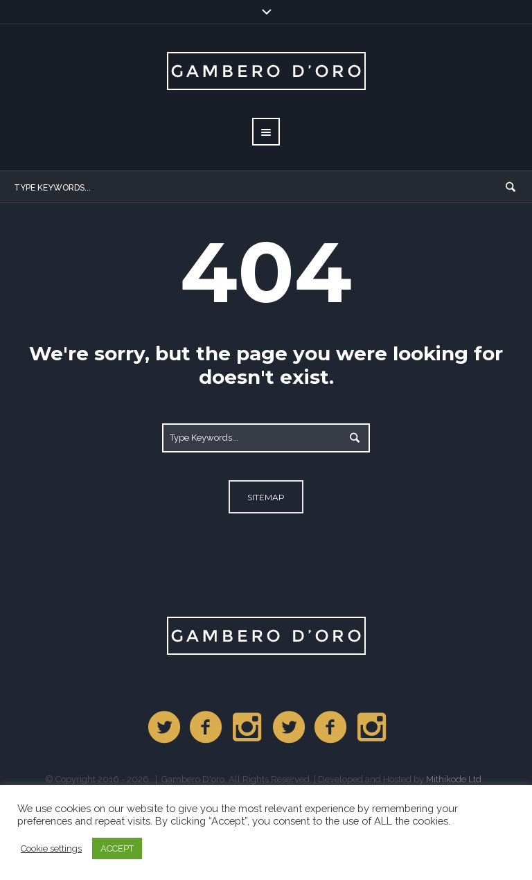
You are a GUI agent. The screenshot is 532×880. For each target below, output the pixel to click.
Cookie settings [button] (51, 848)
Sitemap (266, 497)
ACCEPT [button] (117, 848)
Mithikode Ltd (453, 779)
